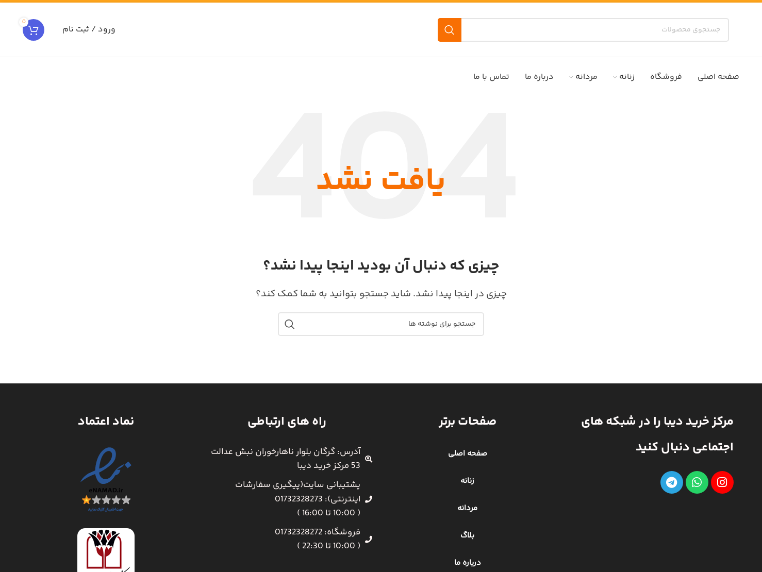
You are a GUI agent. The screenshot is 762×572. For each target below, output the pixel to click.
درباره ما (467, 563)
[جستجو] (583, 30)
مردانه (467, 508)
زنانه (467, 481)
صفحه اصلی (467, 454)
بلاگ (467, 536)
